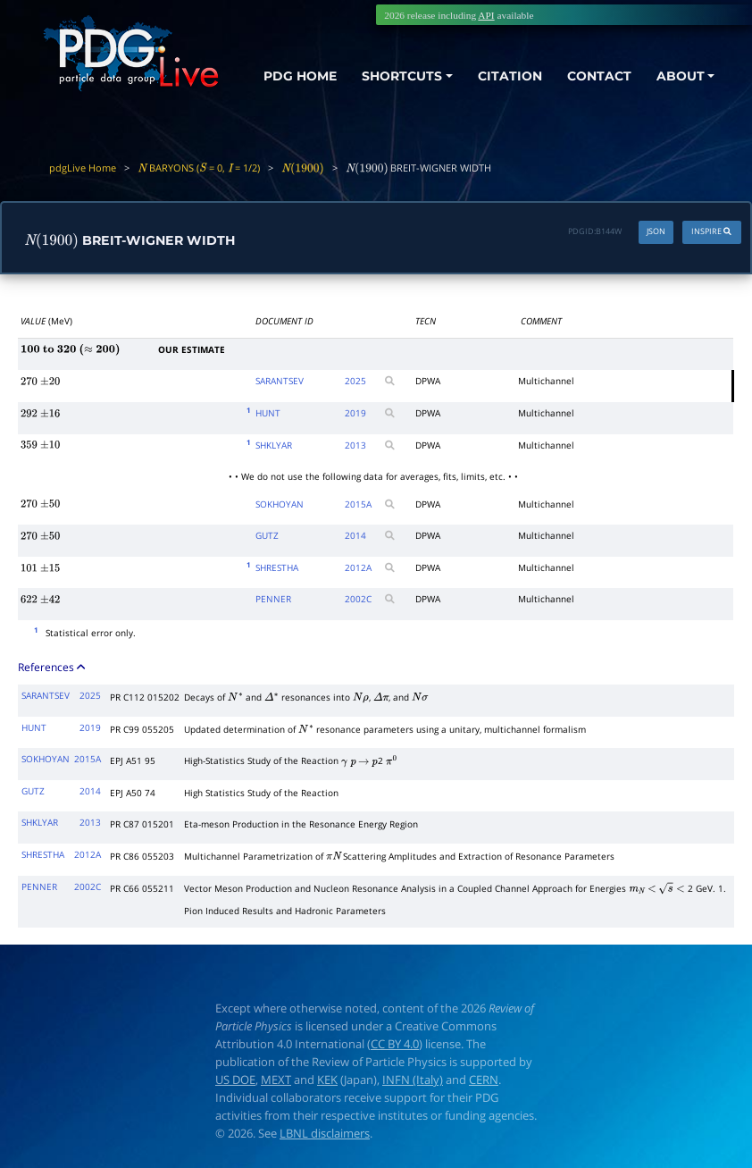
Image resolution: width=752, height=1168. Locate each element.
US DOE (235, 1080)
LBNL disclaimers (325, 1133)
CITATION (510, 76)
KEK (327, 1080)
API (486, 15)
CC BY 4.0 (395, 1044)
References (53, 667)
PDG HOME (300, 76)
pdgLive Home (82, 167)
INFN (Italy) (412, 1080)
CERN (483, 1080)
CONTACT (599, 76)
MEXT (276, 1080)
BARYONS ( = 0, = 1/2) (199, 167)
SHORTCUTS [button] (402, 76)
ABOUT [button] (680, 76)
